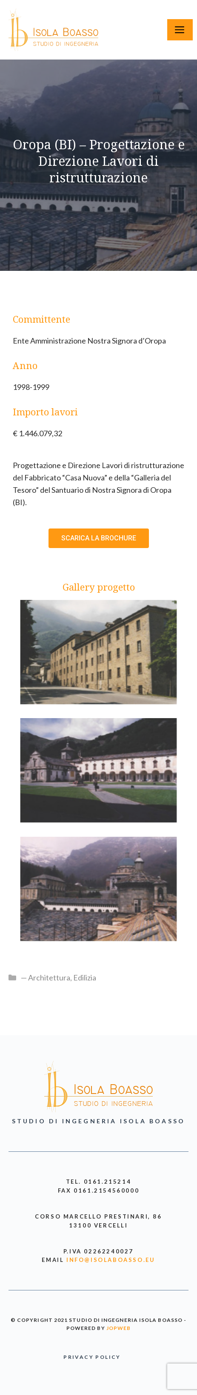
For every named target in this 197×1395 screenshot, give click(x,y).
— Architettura (45, 977)
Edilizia (84, 977)
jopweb (118, 1328)
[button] (99, 538)
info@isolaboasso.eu (110, 1259)
